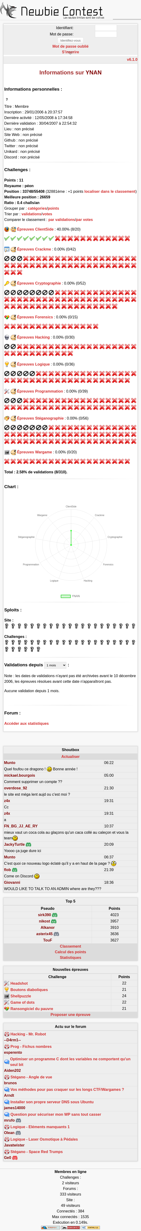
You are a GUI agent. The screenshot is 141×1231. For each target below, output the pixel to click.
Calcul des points (70, 952)
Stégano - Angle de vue (31, 1077)
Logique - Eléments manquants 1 (40, 1127)
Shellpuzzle (20, 996)
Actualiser (70, 757)
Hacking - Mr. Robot (28, 1034)
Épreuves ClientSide (35, 229)
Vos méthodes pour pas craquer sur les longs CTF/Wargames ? (67, 1090)
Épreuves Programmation (40, 391)
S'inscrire (70, 52)
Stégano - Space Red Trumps (36, 1152)
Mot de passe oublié (70, 46)
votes (47, 214)
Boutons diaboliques (29, 990)
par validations (61, 220)
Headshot (19, 983)
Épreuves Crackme (34, 249)
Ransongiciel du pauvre (31, 1009)
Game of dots (22, 1002)
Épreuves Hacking (33, 337)
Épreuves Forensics (35, 317)
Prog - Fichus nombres (30, 1047)
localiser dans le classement (109, 191)
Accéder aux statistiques (26, 723)
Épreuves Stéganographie (40, 418)
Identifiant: (64, 28)
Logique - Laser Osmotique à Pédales (44, 1139)
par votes (84, 220)
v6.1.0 (132, 60)
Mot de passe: (62, 34)
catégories (37, 208)
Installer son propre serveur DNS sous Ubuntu (52, 1102)
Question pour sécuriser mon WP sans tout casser (55, 1114)
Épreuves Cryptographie (39, 283)
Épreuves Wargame (34, 452)
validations (31, 214)
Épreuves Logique (33, 364)
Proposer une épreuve (70, 1015)
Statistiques (70, 958)
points (53, 208)
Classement (70, 946)
